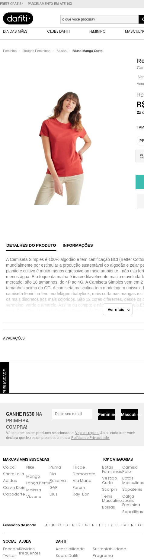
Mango (33, 476)
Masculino (129, 414)
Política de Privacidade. (90, 437)
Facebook (8, 549)
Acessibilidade (70, 549)
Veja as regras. (87, 432)
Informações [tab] (78, 245)
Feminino (106, 414)
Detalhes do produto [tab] (31, 245)
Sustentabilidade (103, 549)
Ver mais (119, 309)
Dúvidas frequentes (30, 551)
